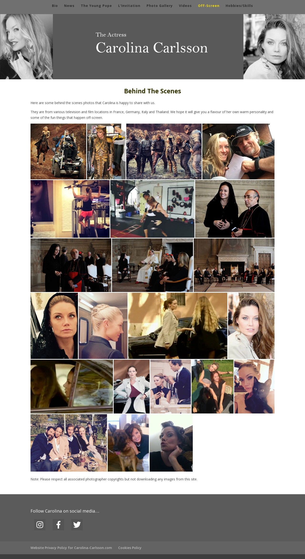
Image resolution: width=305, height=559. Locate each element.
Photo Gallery (160, 6)
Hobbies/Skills (239, 6)
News (69, 6)
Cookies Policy (130, 547)
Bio (55, 6)
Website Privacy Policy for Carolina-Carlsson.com (71, 547)
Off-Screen (208, 6)
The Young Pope (96, 6)
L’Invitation (129, 6)
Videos (185, 6)
